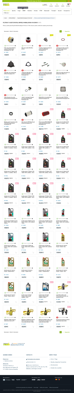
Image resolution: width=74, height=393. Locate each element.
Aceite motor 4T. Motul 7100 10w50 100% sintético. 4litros (45, 172)
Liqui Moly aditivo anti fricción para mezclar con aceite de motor (62, 296)
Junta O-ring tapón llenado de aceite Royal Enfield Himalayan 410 (27, 98)
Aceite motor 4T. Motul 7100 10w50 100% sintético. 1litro (27, 172)
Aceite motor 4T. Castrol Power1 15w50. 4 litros (9, 295)
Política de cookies (44, 387)
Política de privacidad (53, 387)
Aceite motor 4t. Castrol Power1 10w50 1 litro (61, 246)
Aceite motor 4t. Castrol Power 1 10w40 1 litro (26, 271)
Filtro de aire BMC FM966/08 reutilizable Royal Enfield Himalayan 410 (45, 123)
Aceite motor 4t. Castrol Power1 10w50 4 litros (9, 271)
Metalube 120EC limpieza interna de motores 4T (10, 320)
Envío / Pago (54, 359)
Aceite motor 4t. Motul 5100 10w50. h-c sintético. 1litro (62, 147)
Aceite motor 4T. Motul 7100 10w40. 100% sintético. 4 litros (45, 148)
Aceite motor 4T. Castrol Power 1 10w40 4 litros (44, 271)
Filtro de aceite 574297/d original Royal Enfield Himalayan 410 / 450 (10, 49)
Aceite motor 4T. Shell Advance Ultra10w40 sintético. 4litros (44, 296)
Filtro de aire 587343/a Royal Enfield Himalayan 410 (28, 122)
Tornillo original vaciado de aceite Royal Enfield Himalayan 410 (45, 49)
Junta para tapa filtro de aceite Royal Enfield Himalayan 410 (26, 73)
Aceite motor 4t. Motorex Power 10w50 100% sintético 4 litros (45, 246)
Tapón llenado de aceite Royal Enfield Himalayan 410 (10, 98)
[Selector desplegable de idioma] (68, 1)
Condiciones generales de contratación (24, 387)
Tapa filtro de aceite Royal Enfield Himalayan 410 (10, 73)
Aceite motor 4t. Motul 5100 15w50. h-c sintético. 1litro (62, 172)
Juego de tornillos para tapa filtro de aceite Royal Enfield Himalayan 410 (45, 73)
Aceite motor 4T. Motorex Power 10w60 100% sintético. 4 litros (10, 246)
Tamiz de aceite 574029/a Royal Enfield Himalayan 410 (62, 98)
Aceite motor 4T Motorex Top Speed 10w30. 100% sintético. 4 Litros (11, 222)
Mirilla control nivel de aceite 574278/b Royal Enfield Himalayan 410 (10, 123)
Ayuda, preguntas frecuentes (58, 362)
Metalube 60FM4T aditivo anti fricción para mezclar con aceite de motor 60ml (45, 321)
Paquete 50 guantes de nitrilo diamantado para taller (63, 320)
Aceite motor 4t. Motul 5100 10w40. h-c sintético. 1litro (62, 122)
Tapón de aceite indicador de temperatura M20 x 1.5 (63, 73)
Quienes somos (8, 361)
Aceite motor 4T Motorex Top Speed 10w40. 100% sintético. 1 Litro (28, 222)
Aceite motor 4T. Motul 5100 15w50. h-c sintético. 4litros (10, 197)
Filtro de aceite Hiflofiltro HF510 (27, 48)
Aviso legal (36, 387)
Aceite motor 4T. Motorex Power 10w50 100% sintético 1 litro (27, 246)
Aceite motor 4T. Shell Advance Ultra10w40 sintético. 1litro (26, 296)
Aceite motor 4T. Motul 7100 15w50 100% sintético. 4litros (45, 197)
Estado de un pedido (56, 368)
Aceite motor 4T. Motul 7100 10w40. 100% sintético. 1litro (27, 147)
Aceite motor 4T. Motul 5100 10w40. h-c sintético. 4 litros (10, 147)
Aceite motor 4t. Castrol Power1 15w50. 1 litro (61, 271)
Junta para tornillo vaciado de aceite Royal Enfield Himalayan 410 (62, 49)
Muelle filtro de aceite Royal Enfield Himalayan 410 (45, 98)
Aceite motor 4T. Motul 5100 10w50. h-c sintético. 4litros (10, 172)
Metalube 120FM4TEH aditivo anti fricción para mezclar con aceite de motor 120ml (28, 321)
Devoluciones (54, 365)
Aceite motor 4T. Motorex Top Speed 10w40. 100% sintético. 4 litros (45, 222)
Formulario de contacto (34, 359)
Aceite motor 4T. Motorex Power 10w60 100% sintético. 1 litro (62, 222)
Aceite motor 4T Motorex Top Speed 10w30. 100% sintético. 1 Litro (63, 197)
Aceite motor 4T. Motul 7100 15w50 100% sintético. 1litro (27, 197)
